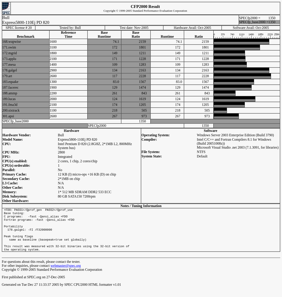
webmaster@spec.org (65, 274)
